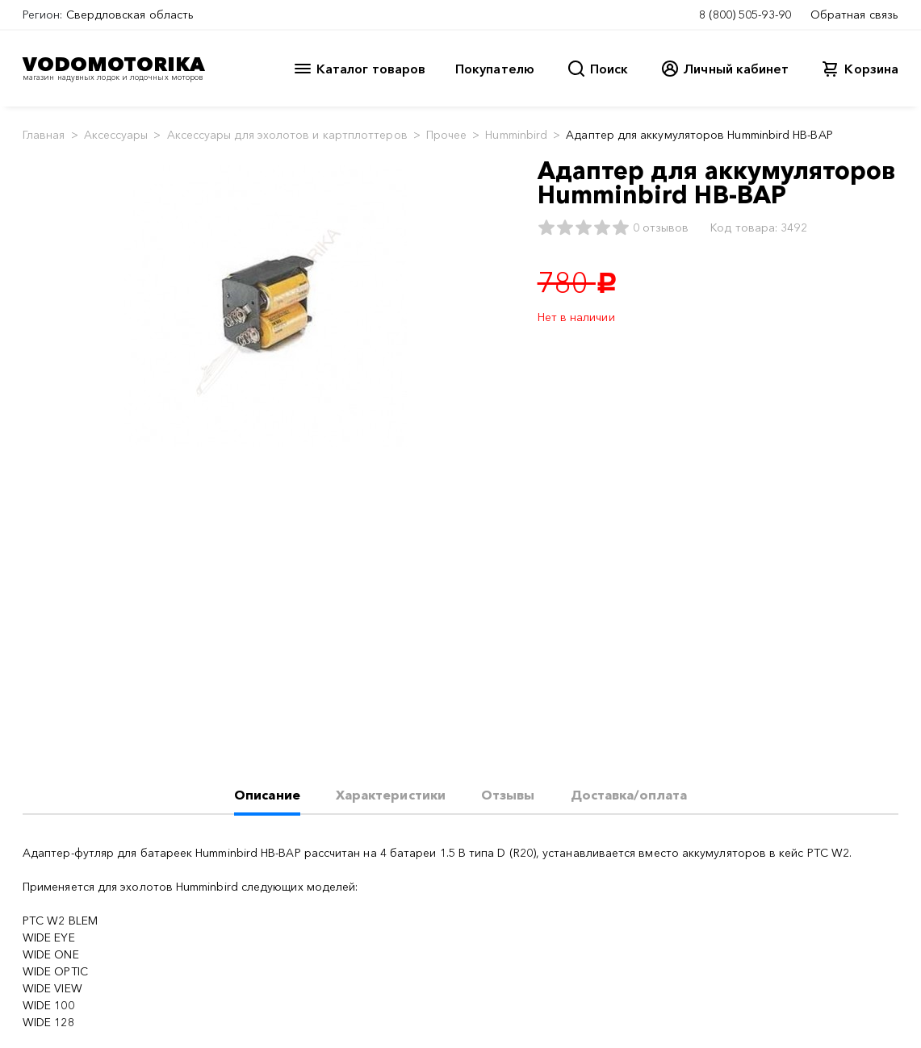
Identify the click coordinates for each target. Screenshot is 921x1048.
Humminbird (516, 134)
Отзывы (507, 795)
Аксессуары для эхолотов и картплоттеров (287, 134)
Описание (267, 795)
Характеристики (391, 795)
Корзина (871, 69)
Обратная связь (854, 14)
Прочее (446, 134)
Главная (44, 134)
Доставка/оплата (629, 795)
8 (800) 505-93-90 (745, 14)
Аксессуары (116, 134)
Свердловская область (130, 14)
